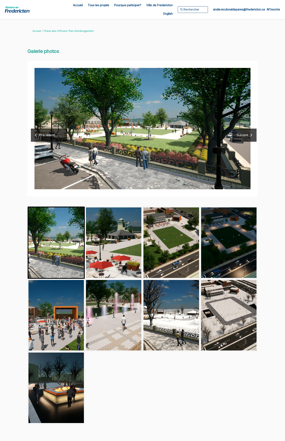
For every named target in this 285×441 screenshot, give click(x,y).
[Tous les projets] (98, 5)
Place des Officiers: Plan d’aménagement (69, 30)
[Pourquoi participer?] (127, 5)
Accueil (36, 30)
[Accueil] (78, 5)
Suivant (242, 135)
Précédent (47, 135)
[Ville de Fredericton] (159, 5)
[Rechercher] (193, 9)
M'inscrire (273, 9)
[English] (168, 13)
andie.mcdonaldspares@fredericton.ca (239, 9)
